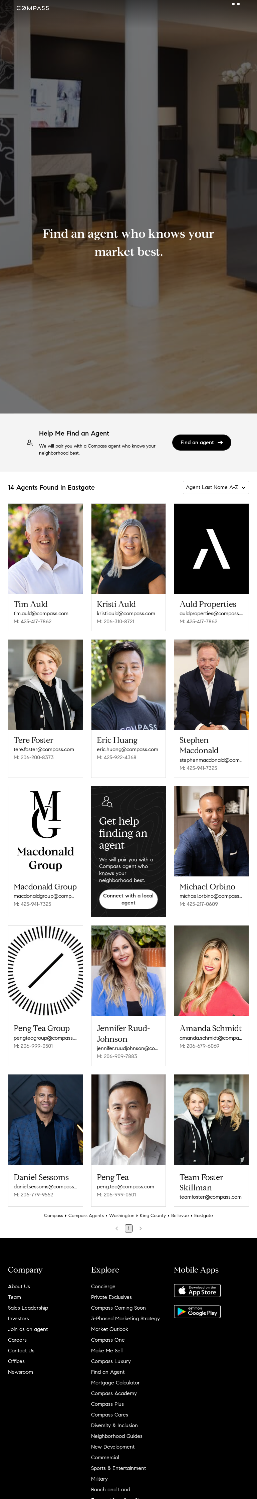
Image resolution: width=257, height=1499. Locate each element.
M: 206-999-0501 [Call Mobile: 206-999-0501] (33, 1046)
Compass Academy (114, 1393)
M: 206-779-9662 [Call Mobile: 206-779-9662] (33, 1194)
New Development (113, 1447)
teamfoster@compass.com (211, 1197)
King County (153, 1215)
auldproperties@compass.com (211, 613)
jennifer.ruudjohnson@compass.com (129, 1048)
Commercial (105, 1457)
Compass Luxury (111, 1361)
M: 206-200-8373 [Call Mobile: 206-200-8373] (34, 757)
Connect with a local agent (128, 899)
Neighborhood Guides (117, 1436)
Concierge (103, 1286)
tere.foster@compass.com (44, 749)
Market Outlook (109, 1329)
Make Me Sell (106, 1350)
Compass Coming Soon (118, 1308)
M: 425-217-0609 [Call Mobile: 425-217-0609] (199, 904)
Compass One (108, 1340)
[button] (8, 8)
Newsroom (20, 1372)
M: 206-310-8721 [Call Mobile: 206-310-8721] (115, 621)
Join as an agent (28, 1329)
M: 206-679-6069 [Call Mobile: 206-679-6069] (199, 1046)
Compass (53, 1215)
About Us (19, 1286)
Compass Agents (86, 1215)
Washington (122, 1215)
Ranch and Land (110, 1489)
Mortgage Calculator (115, 1382)
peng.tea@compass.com (125, 1186)
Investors (18, 1318)
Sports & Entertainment (118, 1468)
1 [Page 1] (129, 1228)
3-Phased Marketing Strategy (125, 1318)
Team (14, 1297)
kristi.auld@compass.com (126, 613)
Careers (17, 1340)
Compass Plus (107, 1404)
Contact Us (21, 1350)
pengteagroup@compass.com (45, 1038)
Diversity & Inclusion (114, 1425)
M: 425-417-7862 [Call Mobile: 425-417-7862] (32, 621)
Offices (16, 1361)
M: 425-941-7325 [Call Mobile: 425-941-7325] (198, 768)
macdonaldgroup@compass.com (45, 896)
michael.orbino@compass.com (211, 896)
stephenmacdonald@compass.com (211, 760)
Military (99, 1479)
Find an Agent (107, 1372)
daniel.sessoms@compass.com (45, 1186)
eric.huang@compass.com (127, 749)
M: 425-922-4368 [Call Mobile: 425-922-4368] (117, 757)
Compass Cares (109, 1414)
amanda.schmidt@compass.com (211, 1038)
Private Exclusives (111, 1297)
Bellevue (180, 1215)
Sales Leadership (28, 1308)
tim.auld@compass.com (41, 613)
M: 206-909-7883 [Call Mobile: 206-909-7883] (117, 1056)
